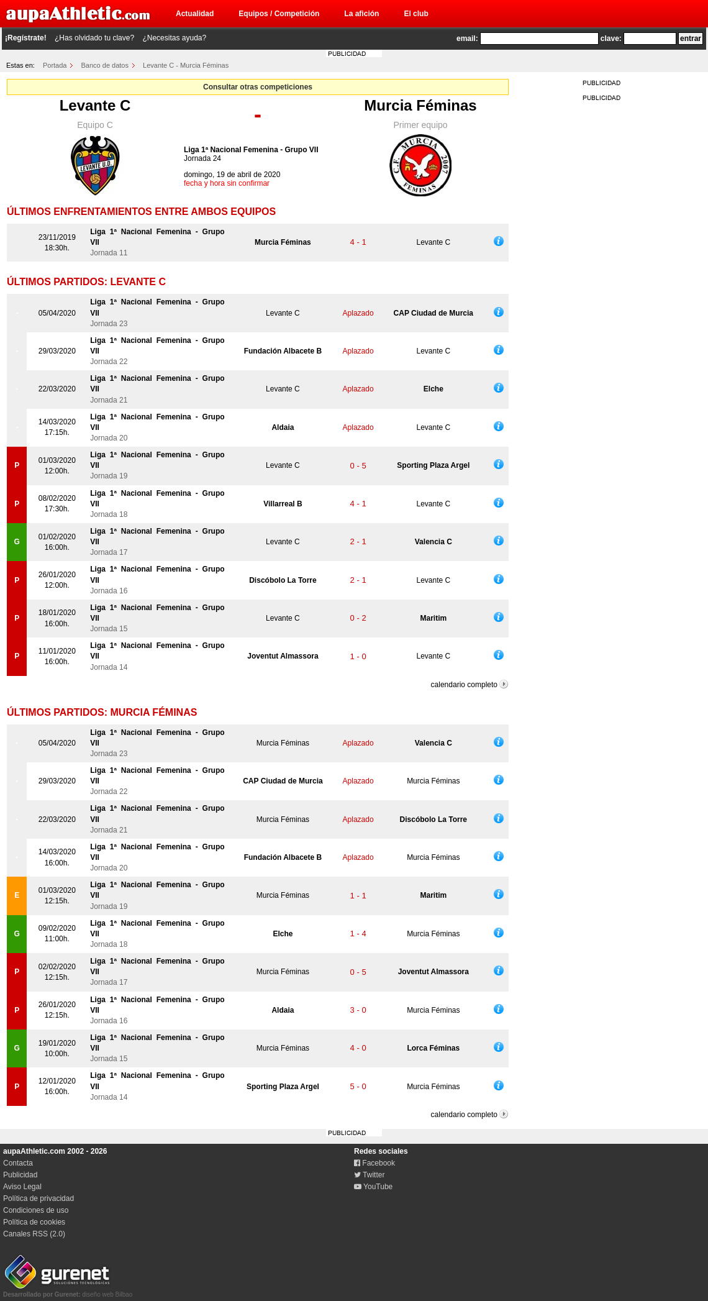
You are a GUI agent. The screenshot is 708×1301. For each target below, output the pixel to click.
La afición (361, 13)
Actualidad (195, 13)
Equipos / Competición (278, 13)
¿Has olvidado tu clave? (94, 38)
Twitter (369, 1175)
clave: (611, 38)
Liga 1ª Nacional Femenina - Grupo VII (251, 149)
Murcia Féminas (420, 105)
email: (467, 38)
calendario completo (464, 684)
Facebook (374, 1163)
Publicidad (20, 1175)
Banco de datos (105, 65)
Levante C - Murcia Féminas (186, 65)
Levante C (95, 105)
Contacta (18, 1163)
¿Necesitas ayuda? (174, 38)
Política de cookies (34, 1222)
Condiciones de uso (35, 1210)
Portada (55, 65)
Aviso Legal (22, 1186)
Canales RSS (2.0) (34, 1234)
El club (416, 13)
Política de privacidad (38, 1198)
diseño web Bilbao (67, 1291)
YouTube (373, 1186)
